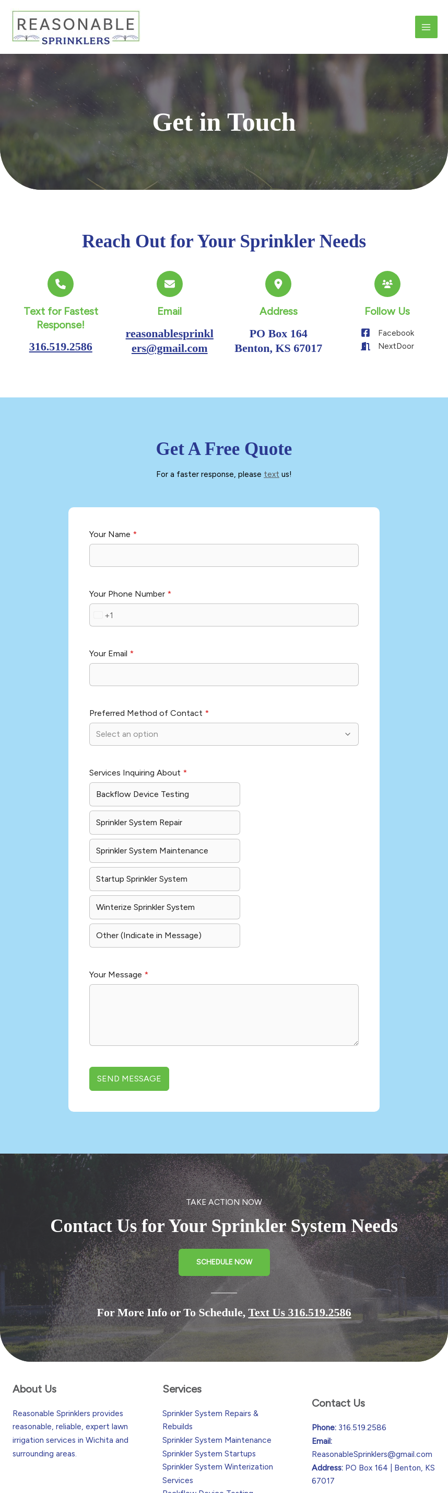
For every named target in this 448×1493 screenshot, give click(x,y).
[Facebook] (387, 332)
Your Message (118, 915)
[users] (387, 284)
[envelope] (170, 284)
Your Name (113, 547)
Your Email (111, 666)
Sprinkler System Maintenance (126, 841)
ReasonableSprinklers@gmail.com (372, 1382)
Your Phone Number (130, 607)
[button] (224, 1190)
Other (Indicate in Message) (285, 876)
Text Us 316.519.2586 (299, 1240)
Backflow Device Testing (142, 807)
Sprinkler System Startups (209, 1381)
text (271, 474)
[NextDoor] (387, 346)
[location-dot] (278, 284)
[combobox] (101, 628)
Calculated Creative (313, 1474)
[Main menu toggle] (426, 27)
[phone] (61, 284)
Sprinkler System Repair (276, 807)
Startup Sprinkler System (278, 835)
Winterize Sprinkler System (145, 876)
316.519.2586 (60, 346)
